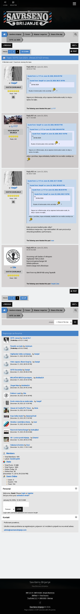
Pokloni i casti (15, 394)
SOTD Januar (15, 338)
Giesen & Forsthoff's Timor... (21, 408)
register (30, 493)
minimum (28, 346)
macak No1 (26, 338)
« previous (7, 45)
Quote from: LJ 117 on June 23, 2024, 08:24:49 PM (45, 76)
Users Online (11, 476)
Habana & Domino (17, 445)
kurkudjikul (35, 430)
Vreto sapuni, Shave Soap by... (21, 362)
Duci (28, 445)
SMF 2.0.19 (29, 593)
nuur (35, 422)
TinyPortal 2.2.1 (32, 598)
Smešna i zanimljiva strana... (20, 422)
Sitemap (50, 598)
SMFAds (34, 595)
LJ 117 (53, 108)
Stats (8, 462)
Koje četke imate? (17, 416)
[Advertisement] (40, 553)
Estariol (35, 438)
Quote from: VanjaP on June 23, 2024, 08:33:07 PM (45, 125)
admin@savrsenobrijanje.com (15, 530)
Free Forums (44, 595)
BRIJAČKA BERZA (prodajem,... (21, 378)
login (23, 493)
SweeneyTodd (31, 416)
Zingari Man (14, 386)
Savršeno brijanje (37, 607)
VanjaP (38, 401)
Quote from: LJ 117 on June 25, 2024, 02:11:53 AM (45, 181)
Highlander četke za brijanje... (21, 354)
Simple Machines (48, 593)
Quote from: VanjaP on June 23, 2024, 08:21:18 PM (47, 81)
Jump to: (51, 322)
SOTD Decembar (16, 370)
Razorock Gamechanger (19, 430)
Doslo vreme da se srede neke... (22, 401)
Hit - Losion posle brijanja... (20, 438)
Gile (24, 394)
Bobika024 (40, 378)
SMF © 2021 (38, 593)
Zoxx (57, 284)
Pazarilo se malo (16, 346)
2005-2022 (42, 598)
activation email (22, 496)
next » (74, 45)
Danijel (36, 354)
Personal (6, 489)
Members (10, 453)
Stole (36, 408)
